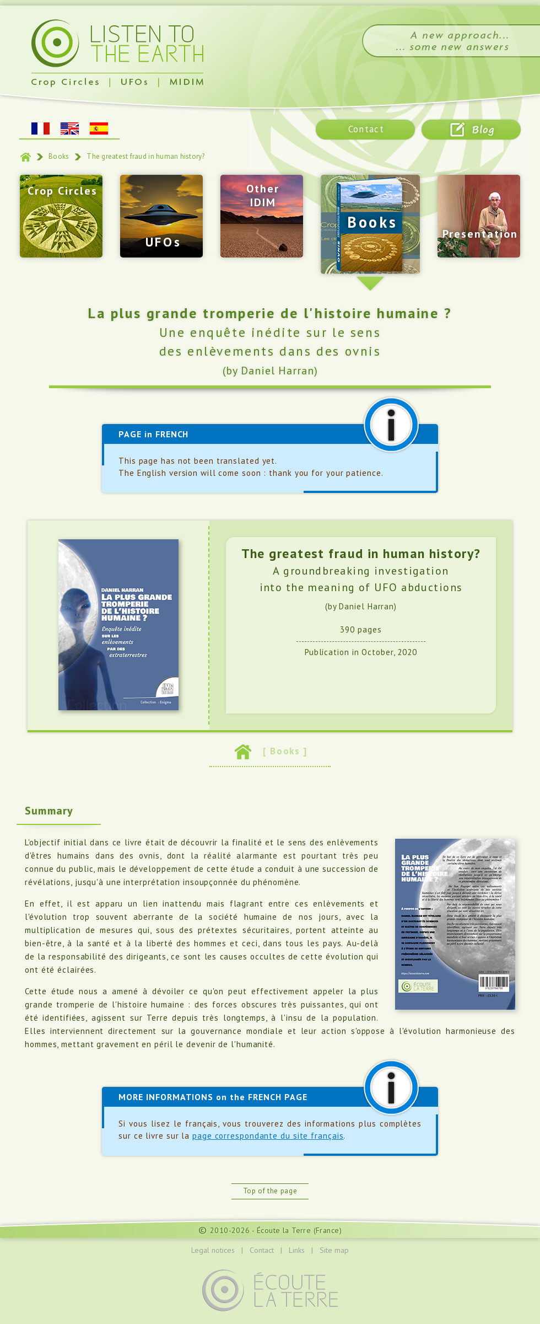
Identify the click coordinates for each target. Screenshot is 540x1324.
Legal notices (213, 1250)
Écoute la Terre (284, 1230)
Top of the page (270, 1191)
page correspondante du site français (267, 1135)
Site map (334, 1250)
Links (297, 1250)
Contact (262, 1250)
